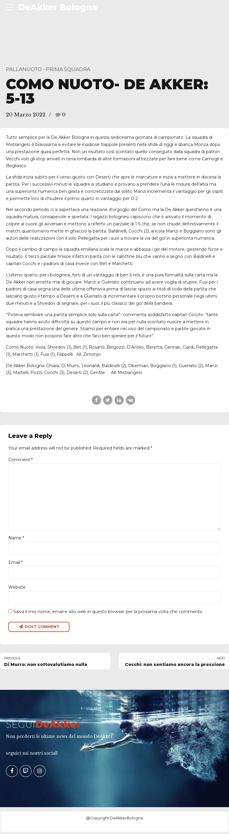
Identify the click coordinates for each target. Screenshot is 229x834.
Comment (20, 459)
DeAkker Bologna (57, 7)
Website (17, 587)
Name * (16, 538)
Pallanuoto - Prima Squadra (48, 69)
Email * (15, 563)
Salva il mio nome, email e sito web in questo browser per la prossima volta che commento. (108, 612)
